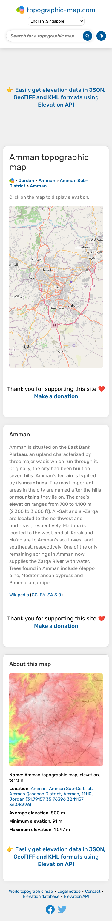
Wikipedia (19, 595)
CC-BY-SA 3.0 (46, 595)
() (51, 796)
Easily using (59, 97)
